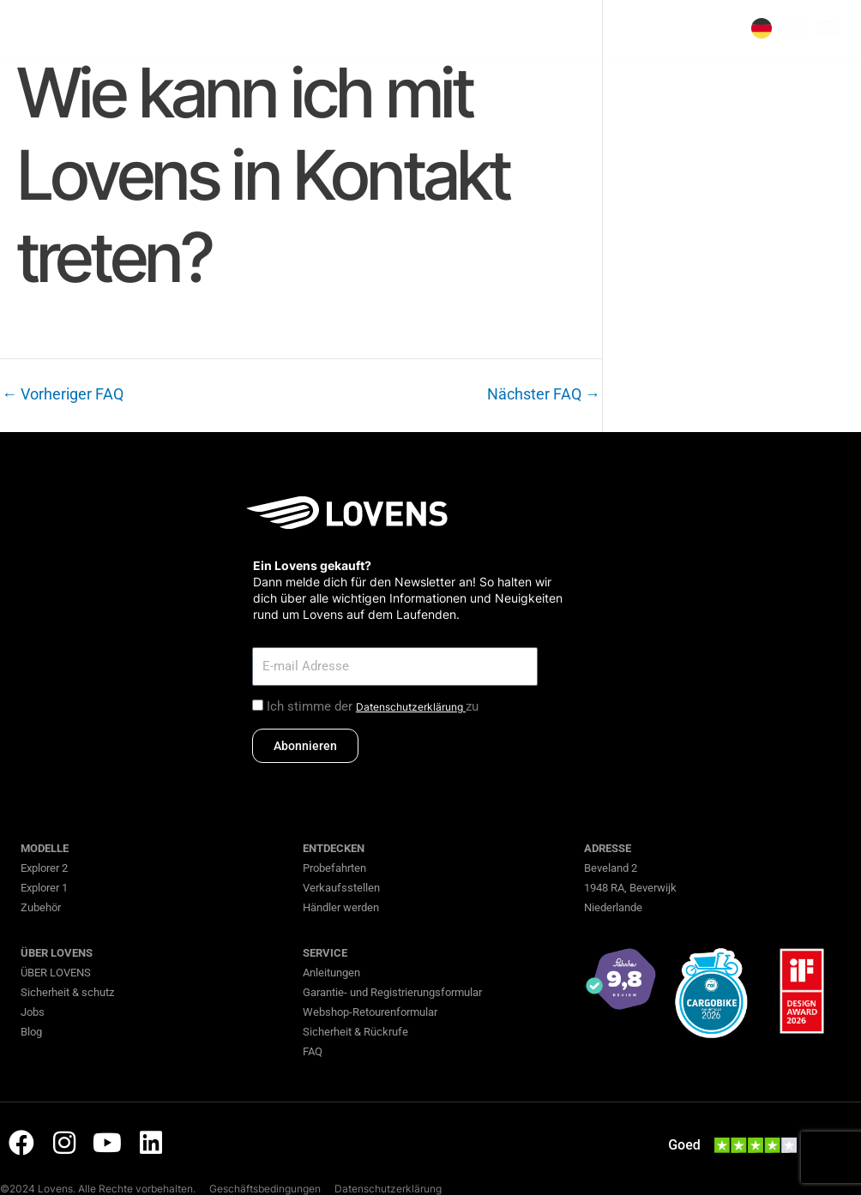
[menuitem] (761, 28)
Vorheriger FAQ (62, 394)
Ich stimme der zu (373, 706)
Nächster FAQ (543, 394)
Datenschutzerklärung (411, 706)
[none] (761, 28)
